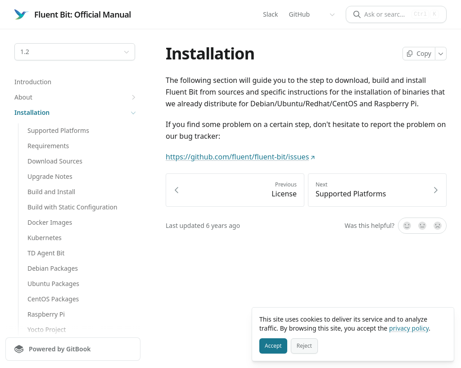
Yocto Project (46, 329)
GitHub (299, 14)
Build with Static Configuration (72, 207)
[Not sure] (422, 225)
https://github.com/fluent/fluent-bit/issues (240, 157)
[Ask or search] (386, 14)
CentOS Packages (53, 299)
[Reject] (304, 346)
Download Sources (54, 161)
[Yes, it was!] (406, 225)
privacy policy (409, 328)
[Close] (443, 318)
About (76, 97)
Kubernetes (44, 237)
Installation (76, 112)
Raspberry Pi (46, 314)
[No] (438, 225)
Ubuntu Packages (53, 283)
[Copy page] (418, 53)
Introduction (32, 81)
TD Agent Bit (45, 253)
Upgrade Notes (49, 176)
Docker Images (49, 222)
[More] (441, 53)
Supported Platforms (58, 130)
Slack (270, 14)
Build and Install (51, 191)
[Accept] (273, 346)
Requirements (48, 145)
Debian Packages (52, 268)
